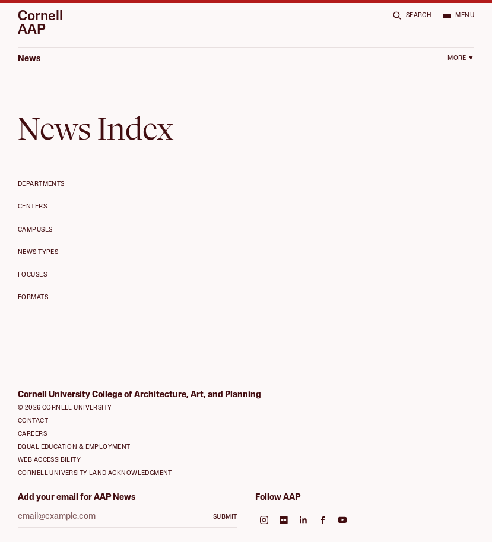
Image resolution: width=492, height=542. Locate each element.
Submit (225, 517)
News (29, 59)
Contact (33, 421)
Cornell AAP (40, 24)
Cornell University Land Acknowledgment (95, 473)
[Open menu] (458, 15)
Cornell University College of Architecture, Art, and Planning (139, 395)
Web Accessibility (49, 460)
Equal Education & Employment (74, 447)
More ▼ (460, 58)
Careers (32, 434)
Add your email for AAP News (76, 497)
